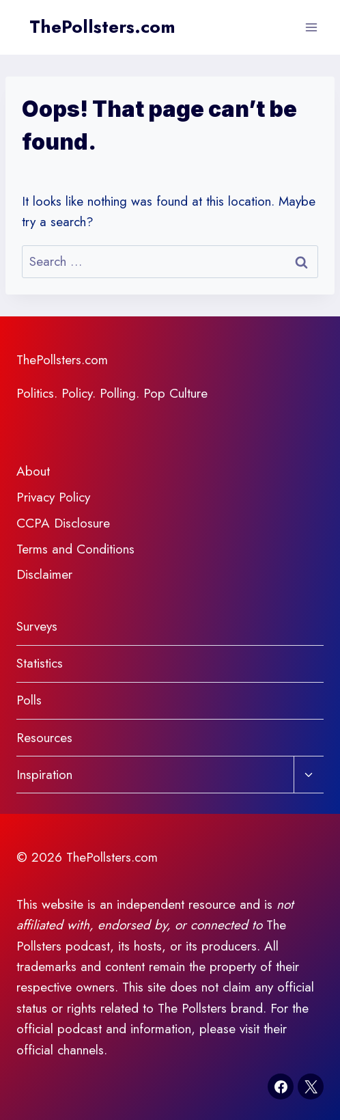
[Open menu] (311, 27)
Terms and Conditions (75, 549)
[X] (311, 1086)
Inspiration (44, 774)
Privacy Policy (53, 497)
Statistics (39, 663)
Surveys (36, 626)
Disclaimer (44, 574)
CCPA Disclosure (63, 523)
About (33, 471)
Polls (29, 700)
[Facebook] (281, 1086)
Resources (44, 737)
